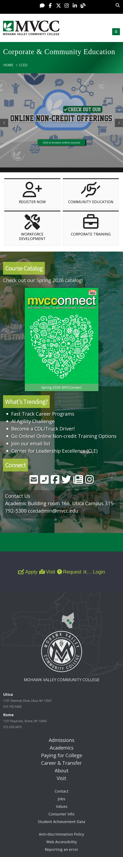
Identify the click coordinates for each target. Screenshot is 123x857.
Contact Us (17, 495)
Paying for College (61, 755)
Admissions (61, 740)
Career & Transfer (61, 762)
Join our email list (30, 443)
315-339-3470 (12, 727)
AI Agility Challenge (33, 421)
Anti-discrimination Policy (61, 834)
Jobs (61, 798)
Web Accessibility (61, 841)
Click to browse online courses (61, 142)
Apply (27, 572)
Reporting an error (61, 849)
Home (8, 65)
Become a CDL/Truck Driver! (43, 428)
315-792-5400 (12, 707)
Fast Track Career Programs (42, 413)
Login (94, 572)
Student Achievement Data (61, 821)
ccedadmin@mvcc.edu (53, 510)
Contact (62, 791)
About (62, 770)
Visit (47, 572)
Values (61, 806)
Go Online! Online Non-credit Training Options (63, 436)
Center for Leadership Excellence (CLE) (54, 450)
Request (69, 572)
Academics (61, 747)
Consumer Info (61, 814)
